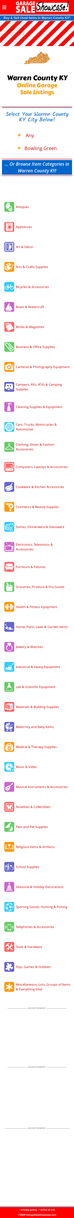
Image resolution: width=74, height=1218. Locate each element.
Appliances (24, 227)
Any (29, 135)
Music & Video (26, 767)
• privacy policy (28, 1209)
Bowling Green (40, 148)
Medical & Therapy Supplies (36, 747)
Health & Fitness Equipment (36, 607)
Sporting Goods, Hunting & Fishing (41, 907)
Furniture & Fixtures (31, 567)
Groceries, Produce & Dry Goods (40, 587)
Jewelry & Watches (29, 647)
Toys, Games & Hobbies (33, 967)
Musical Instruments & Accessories (42, 787)
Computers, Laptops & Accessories (42, 467)
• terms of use (47, 1209)
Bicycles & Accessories (32, 287)
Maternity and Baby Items (35, 727)
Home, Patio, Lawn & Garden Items (42, 627)
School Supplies (27, 867)
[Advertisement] (37, 187)
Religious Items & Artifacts (35, 847)
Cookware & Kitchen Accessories (40, 487)
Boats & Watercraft (30, 307)
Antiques (22, 207)
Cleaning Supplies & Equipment (39, 407)
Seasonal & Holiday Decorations (40, 887)
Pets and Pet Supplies (32, 827)
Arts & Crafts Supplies (32, 267)
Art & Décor (24, 247)
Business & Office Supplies (35, 347)
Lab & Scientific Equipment (35, 687)
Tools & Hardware (29, 947)
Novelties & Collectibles (33, 807)
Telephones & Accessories (35, 927)
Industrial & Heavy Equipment (38, 667)
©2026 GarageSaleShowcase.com (37, 1214)
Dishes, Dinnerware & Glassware (40, 527)
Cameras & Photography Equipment (43, 367)
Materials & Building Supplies (37, 707)
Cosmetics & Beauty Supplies (37, 507)
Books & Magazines (30, 327)
